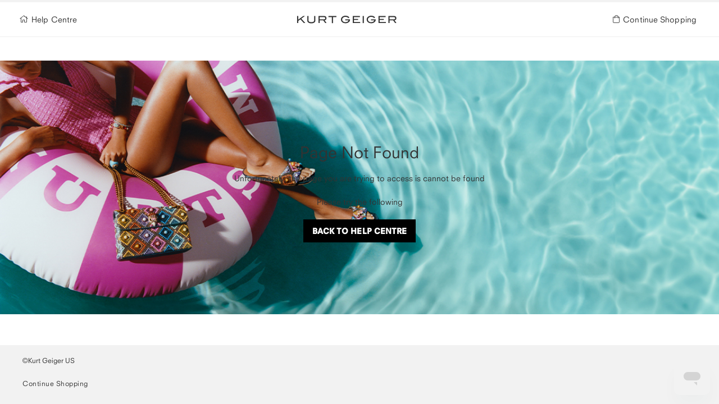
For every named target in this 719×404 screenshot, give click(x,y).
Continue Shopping (656, 20)
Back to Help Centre (359, 231)
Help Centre (49, 20)
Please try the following (360, 201)
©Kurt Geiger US (48, 360)
